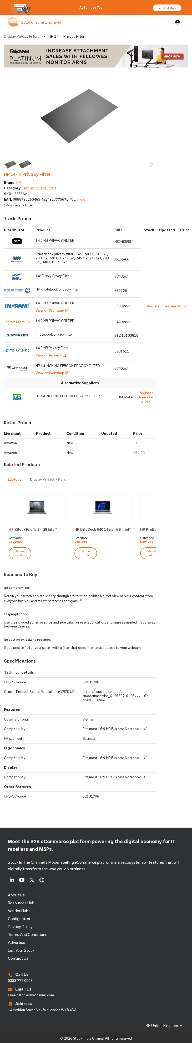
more (81, 199)
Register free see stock (146, 397)
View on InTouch (51, 355)
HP (18, 182)
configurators (20, 918)
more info (20, 553)
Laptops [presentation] (14, 479)
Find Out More (167, 7)
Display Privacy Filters (21, 36)
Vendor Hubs (19, 911)
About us (16, 895)
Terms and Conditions (27, 934)
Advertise (16, 942)
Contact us (18, 958)
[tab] (14, 480)
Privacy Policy (20, 926)
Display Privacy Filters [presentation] (48, 479)
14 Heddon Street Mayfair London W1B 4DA (42, 1010)
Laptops (15, 541)
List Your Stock (21, 950)
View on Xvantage (52, 310)
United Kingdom (164, 1025)
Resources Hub (21, 903)
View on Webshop (52, 373)
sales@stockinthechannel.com (31, 995)
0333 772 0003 (20, 980)
